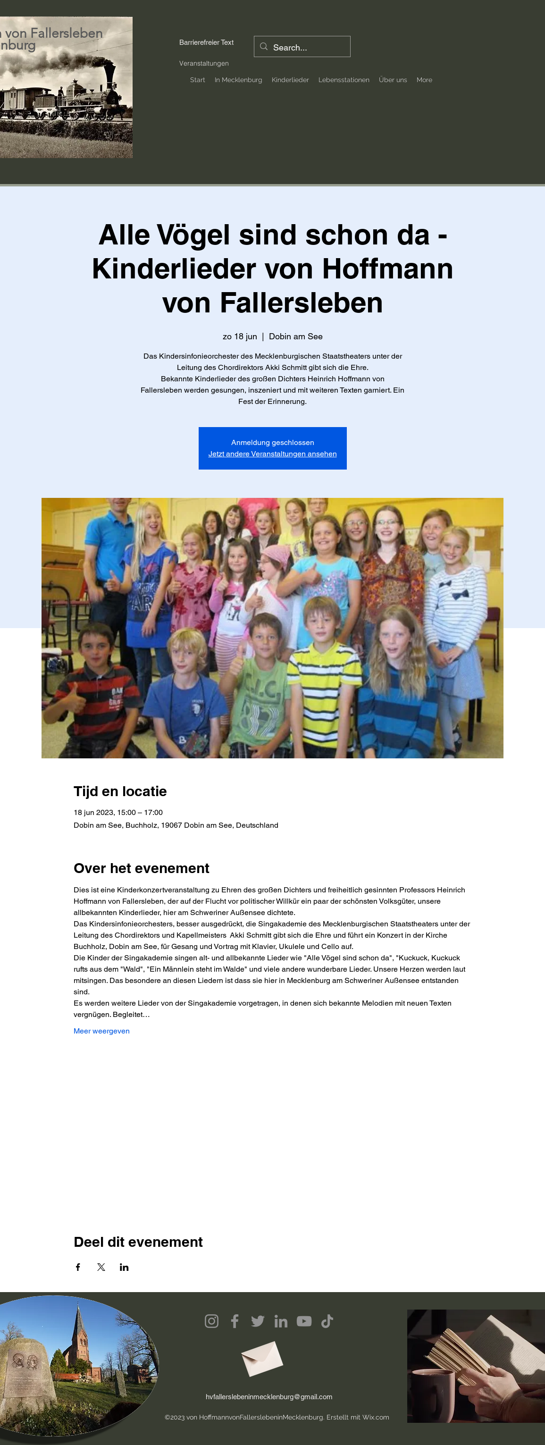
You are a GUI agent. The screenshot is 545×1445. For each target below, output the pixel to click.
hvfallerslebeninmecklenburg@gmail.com (269, 1397)
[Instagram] (211, 1321)
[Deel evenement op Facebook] (78, 1267)
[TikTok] (327, 1321)
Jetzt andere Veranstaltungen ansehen (273, 453)
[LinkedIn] (281, 1321)
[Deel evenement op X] (101, 1267)
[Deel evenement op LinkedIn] (124, 1267)
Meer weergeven (102, 1030)
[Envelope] (261, 1355)
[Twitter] (258, 1321)
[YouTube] (304, 1321)
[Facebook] (235, 1321)
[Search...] (301, 47)
